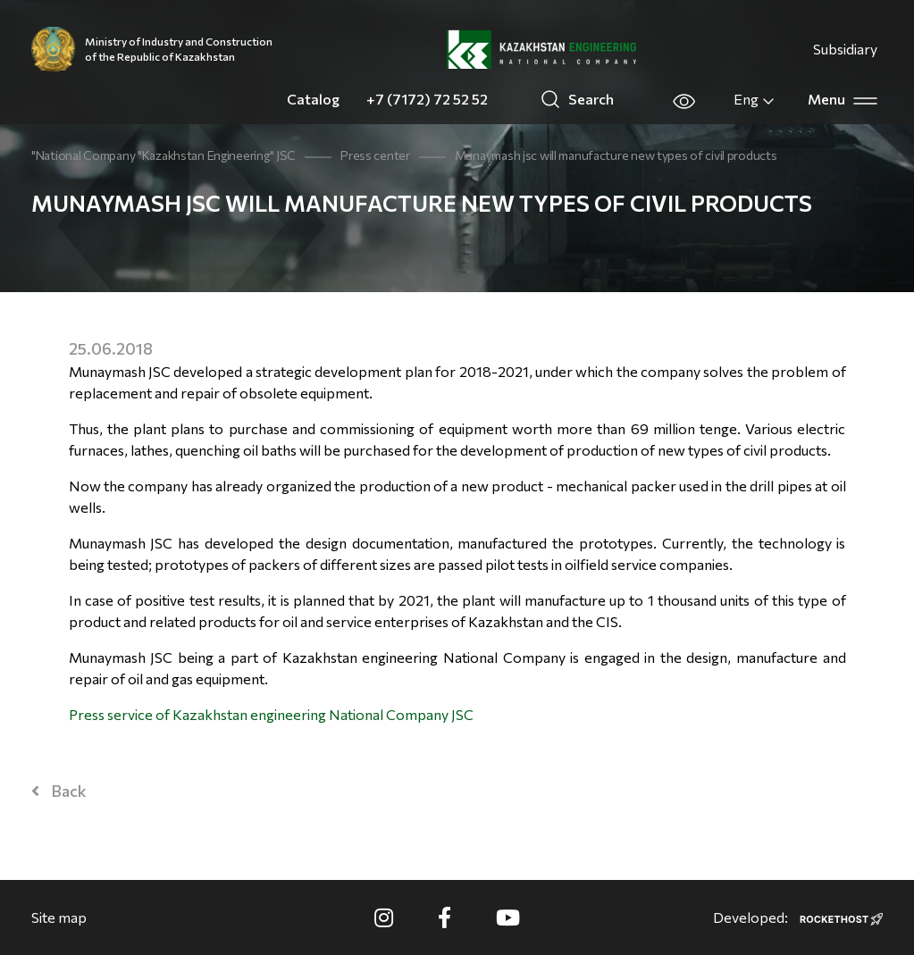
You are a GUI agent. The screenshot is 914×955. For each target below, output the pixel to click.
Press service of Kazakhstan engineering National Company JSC (271, 714)
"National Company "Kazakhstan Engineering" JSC (163, 155)
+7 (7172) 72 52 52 (427, 98)
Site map (59, 917)
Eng (755, 99)
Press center (375, 155)
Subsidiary (845, 48)
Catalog (313, 98)
